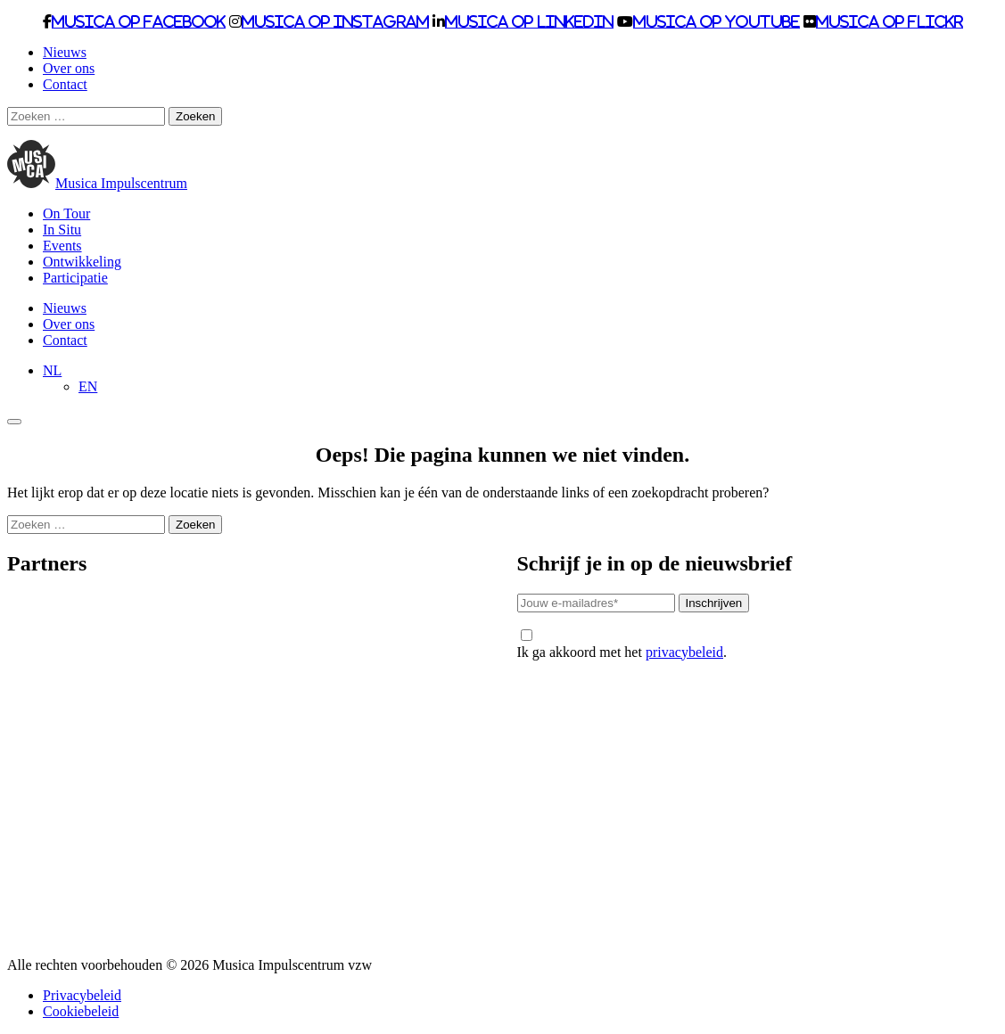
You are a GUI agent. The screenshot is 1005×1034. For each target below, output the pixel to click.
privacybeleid (684, 652)
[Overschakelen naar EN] (87, 386)
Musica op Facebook (139, 21)
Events (62, 245)
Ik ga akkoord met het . (622, 644)
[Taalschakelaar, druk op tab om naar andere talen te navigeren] (52, 370)
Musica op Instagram (335, 21)
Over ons (69, 68)
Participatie (75, 277)
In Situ (62, 229)
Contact (65, 84)
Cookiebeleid (81, 1011)
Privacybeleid (82, 995)
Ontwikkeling (82, 261)
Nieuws (64, 52)
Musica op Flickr (889, 21)
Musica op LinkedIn (529, 21)
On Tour (66, 213)
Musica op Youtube (716, 21)
